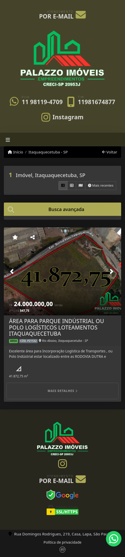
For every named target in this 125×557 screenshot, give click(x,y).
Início (15, 151)
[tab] (62, 209)
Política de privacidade (62, 542)
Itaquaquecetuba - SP (48, 151)
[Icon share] (62, 117)
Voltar (109, 151)
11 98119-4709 (42, 102)
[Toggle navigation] (8, 139)
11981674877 (96, 102)
